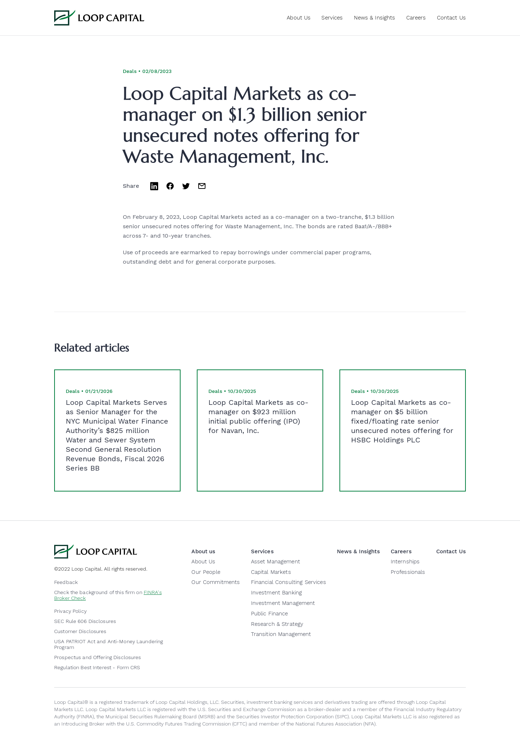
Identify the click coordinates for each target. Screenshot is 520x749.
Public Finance (269, 613)
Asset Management (275, 561)
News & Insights (374, 17)
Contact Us (451, 17)
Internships (405, 561)
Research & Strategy (277, 624)
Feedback (66, 582)
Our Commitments (215, 582)
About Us (203, 561)
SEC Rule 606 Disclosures (85, 621)
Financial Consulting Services (288, 582)
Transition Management (281, 634)
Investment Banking (276, 592)
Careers (416, 17)
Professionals (408, 572)
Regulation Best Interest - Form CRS (97, 667)
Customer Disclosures (80, 631)
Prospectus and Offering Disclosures (97, 657)
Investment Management (283, 603)
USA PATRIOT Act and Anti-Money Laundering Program (108, 644)
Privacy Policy (70, 611)
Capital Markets (271, 572)
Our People (205, 572)
